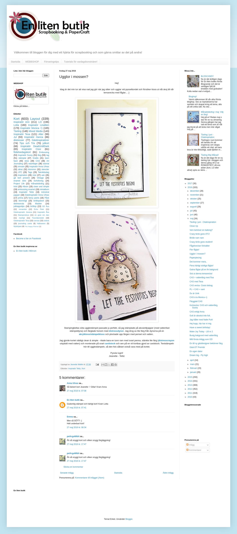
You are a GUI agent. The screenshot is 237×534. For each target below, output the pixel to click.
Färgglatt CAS (196, 301)
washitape (33, 163)
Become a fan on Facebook (28, 238)
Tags (30, 172)
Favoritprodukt (38, 218)
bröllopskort (39, 201)
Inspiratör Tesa (22, 134)
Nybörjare (17, 226)
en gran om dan (42, 215)
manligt (22, 218)
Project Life (19, 183)
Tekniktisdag (43, 172)
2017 (190, 183)
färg (39, 155)
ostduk (46, 221)
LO (40, 122)
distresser (19, 140)
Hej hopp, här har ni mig (200, 323)
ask (43, 175)
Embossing (44, 152)
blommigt (23, 201)
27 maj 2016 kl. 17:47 (76, 444)
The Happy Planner (32, 226)
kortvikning (38, 181)
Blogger (128, 519)
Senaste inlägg (66, 473)
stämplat (22, 158)
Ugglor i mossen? (197, 254)
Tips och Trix (27, 143)
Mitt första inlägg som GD (201, 339)
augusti (193, 207)
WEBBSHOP (32, 61)
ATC (20, 172)
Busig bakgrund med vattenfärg (204, 335)
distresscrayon (166, 340)
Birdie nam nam (197, 238)
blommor (32, 169)
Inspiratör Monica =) (31, 128)
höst (15, 186)
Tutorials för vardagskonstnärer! (80, 61)
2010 (190, 397)
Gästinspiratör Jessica (23, 212)
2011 (190, 393)
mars (192, 364)
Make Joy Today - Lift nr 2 (201, 331)
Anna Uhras (72, 383)
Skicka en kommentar (73, 467)
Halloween (41, 223)
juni (192, 214)
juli (191, 211)
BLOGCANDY (207, 76)
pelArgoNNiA (73, 436)
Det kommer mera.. (198, 262)
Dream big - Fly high (199, 355)
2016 (190, 187)
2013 (190, 385)
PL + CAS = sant (197, 289)
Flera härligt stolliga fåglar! (201, 265)
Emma (70, 417)
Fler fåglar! (194, 250)
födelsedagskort (22, 152)
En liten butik (73, 400)
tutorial (46, 163)
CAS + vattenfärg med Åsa (202, 277)
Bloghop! (193, 96)
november (195, 195)
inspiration (22, 175)
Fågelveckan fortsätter (200, 246)
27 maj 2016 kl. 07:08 (76, 391)
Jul (15, 137)
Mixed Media (35, 131)
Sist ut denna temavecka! (201, 273)
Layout (35, 118)
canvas (36, 221)
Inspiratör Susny (25, 155)
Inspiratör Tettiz (74, 368)
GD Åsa (45, 206)
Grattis (35, 158)
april (192, 360)
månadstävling (37, 183)
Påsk (47, 198)
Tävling (17, 131)
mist (34, 175)
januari (193, 372)
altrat (20, 169)
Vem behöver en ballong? (201, 230)
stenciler (45, 169)
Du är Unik (194, 293)
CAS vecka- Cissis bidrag (201, 285)
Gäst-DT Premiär (197, 347)
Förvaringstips (51, 61)
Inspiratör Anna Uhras (39, 166)
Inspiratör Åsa (43, 212)
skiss (27, 161)
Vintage (40, 178)
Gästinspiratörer (40, 140)
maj (192, 218)
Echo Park (39, 209)
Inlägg (190, 445)
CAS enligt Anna (197, 312)
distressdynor (116, 331)
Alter (41, 134)
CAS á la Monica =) (198, 297)
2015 (190, 377)
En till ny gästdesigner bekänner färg (206, 343)
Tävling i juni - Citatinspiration (207, 136)
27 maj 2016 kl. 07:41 (76, 407)
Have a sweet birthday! (200, 327)
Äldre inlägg (168, 473)
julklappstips (19, 206)
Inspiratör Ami (21, 122)
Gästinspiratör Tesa (21, 221)
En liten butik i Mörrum (26, 251)
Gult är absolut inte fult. (200, 315)
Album (25, 186)
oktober (193, 199)
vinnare (21, 166)
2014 (190, 381)
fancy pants (33, 198)
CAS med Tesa (196, 281)
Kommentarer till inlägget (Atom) (89, 478)
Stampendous (23, 215)
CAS (38, 161)
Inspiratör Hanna (33, 137)
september (195, 203)
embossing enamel (26, 189)
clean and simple (41, 186)
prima (20, 198)
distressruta (19, 203)
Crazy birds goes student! (201, 242)
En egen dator (196, 351)
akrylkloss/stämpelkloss (92, 334)
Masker (38, 203)
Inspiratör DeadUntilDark (34, 146)
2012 (190, 389)
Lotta (16, 125)
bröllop (33, 206)
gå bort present (22, 178)
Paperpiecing (195, 257)
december (195, 191)
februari (194, 368)
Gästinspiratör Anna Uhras (37, 195)
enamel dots (20, 181)
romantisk (23, 209)
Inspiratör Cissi (31, 149)
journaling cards (25, 223)
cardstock (110, 343)
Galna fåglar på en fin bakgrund (204, 269)
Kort (83, 368)
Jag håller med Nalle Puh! (201, 320)
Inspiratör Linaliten (38, 125)
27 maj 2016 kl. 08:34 (76, 427)
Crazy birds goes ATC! (200, 234)
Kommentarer (193, 450)
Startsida (15, 61)
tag (47, 155)
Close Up (194, 226)
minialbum (44, 189)
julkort (46, 143)
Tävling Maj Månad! (210, 155)
